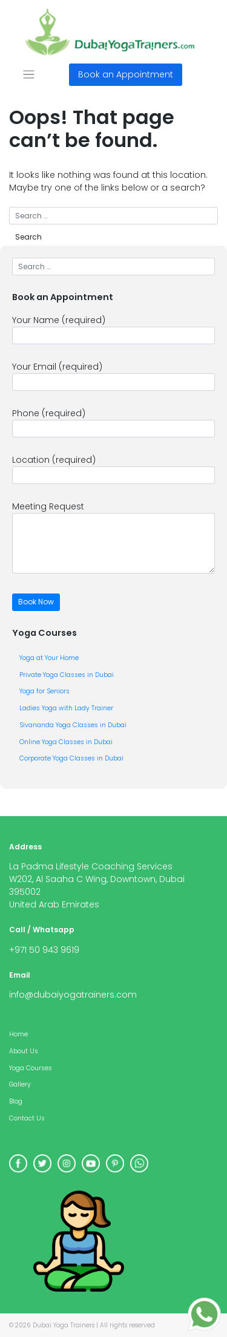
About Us (23, 1051)
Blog (15, 1101)
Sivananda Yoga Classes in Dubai (73, 725)
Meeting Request (113, 537)
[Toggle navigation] (28, 74)
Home (18, 1034)
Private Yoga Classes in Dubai (66, 674)
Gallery (20, 1084)
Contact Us (27, 1118)
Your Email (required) (113, 376)
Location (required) (113, 469)
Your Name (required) (113, 329)
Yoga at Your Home (49, 657)
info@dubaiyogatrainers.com (73, 995)
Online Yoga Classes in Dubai (66, 742)
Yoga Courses (30, 1068)
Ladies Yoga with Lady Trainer (66, 708)
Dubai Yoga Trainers (63, 1325)
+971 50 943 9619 (44, 950)
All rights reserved (127, 1325)
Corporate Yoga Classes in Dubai (71, 758)
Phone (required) (113, 422)
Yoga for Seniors (44, 691)
